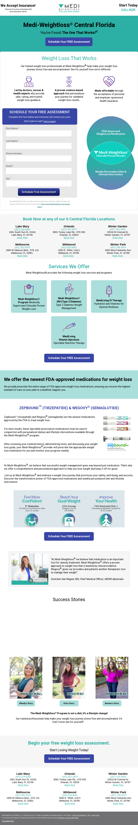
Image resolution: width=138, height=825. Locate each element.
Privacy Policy (95, 815)
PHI (89, 815)
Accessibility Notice (8, 821)
